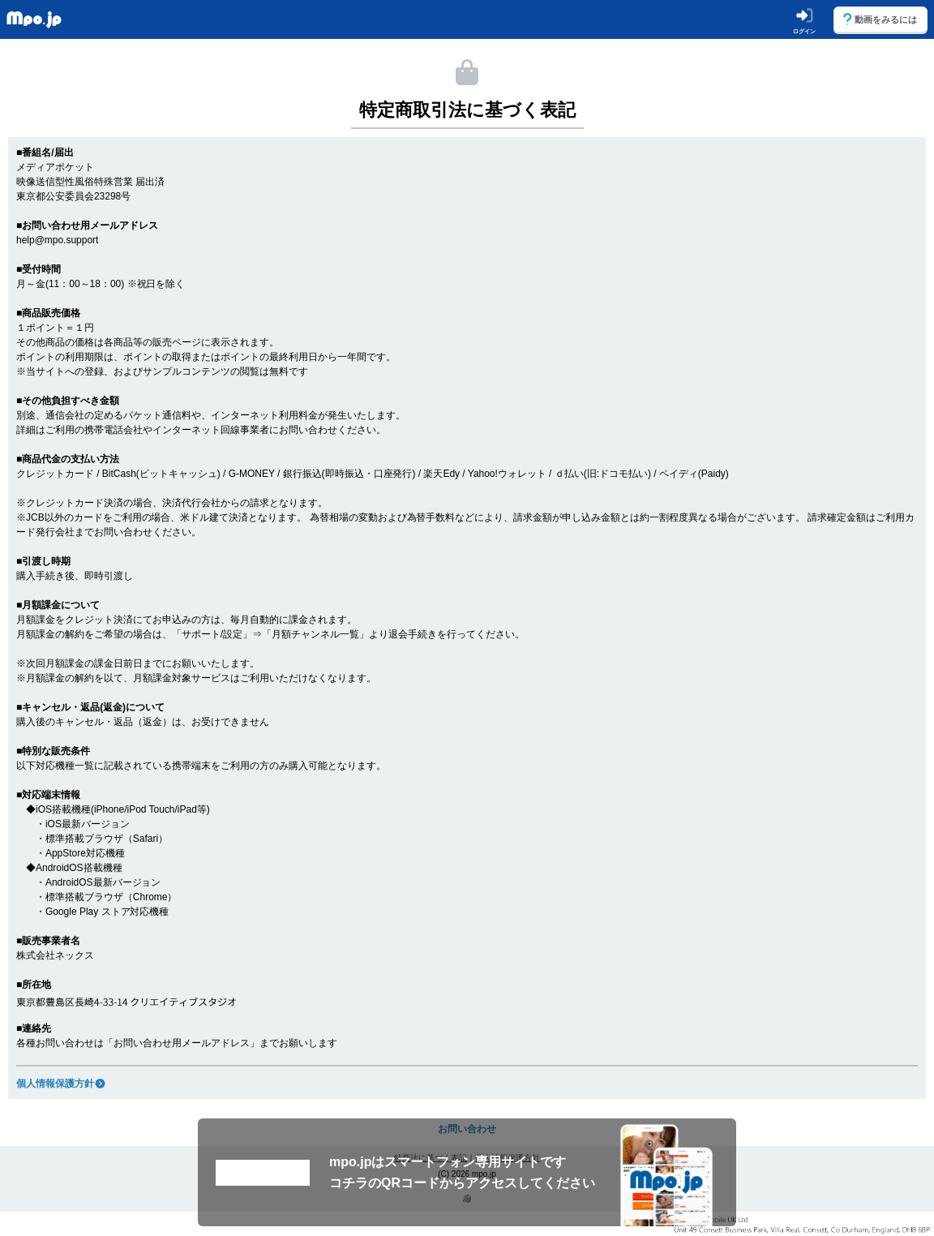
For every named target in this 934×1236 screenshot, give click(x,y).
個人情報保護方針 (61, 1083)
